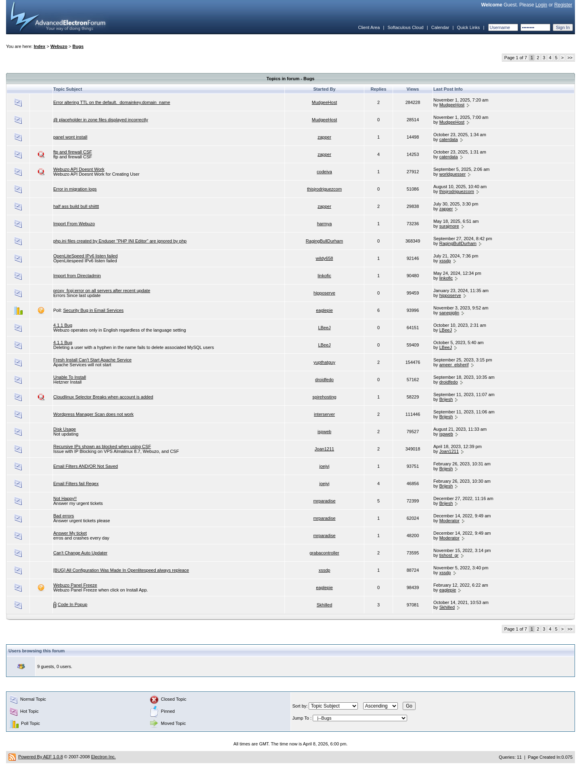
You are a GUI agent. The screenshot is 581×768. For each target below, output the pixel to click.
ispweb (324, 431)
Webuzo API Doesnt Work (78, 169)
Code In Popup (72, 604)
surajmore (449, 226)
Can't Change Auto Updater (80, 552)
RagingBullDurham (324, 241)
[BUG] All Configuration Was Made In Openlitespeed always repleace (121, 570)
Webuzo (58, 46)
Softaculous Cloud (405, 27)
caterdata (448, 139)
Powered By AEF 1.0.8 (40, 756)
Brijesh (446, 399)
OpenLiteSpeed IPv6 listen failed (85, 255)
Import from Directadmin (77, 275)
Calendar (440, 27)
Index (40, 46)
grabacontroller (324, 552)
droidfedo (324, 379)
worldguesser (452, 174)
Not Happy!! (65, 498)
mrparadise (324, 500)
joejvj (324, 466)
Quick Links (468, 27)
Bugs (78, 46)
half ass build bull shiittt (76, 206)
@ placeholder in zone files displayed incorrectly (100, 119)
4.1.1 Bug (62, 325)
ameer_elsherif (454, 364)
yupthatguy (324, 362)
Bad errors (63, 515)
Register (563, 5)
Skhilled (324, 604)
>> (570, 57)
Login (541, 5)
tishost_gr (449, 555)
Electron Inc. (103, 756)
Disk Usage (64, 429)
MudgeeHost (324, 102)
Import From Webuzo (74, 223)
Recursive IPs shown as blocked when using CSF (102, 446)
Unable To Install (69, 377)
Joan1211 (324, 448)
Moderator (449, 520)
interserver (324, 414)
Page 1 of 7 (515, 57)
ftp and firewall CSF (72, 151)
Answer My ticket (70, 533)
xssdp (445, 260)
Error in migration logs (75, 189)
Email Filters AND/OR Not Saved (85, 466)
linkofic (324, 275)
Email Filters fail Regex (75, 483)
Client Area (369, 27)
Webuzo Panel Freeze (75, 585)
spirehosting (324, 396)
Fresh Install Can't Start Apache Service (92, 359)
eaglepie (324, 310)
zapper (324, 137)
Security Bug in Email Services (93, 310)
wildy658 (324, 258)
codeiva (324, 171)
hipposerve (324, 293)
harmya (324, 223)
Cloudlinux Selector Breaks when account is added (103, 396)
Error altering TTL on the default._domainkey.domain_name (111, 102)
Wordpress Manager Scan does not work (93, 414)
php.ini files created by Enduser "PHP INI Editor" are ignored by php (119, 241)
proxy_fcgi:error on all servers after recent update (101, 290)
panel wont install (70, 137)
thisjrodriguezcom (324, 189)
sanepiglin (449, 312)
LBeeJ (324, 327)
